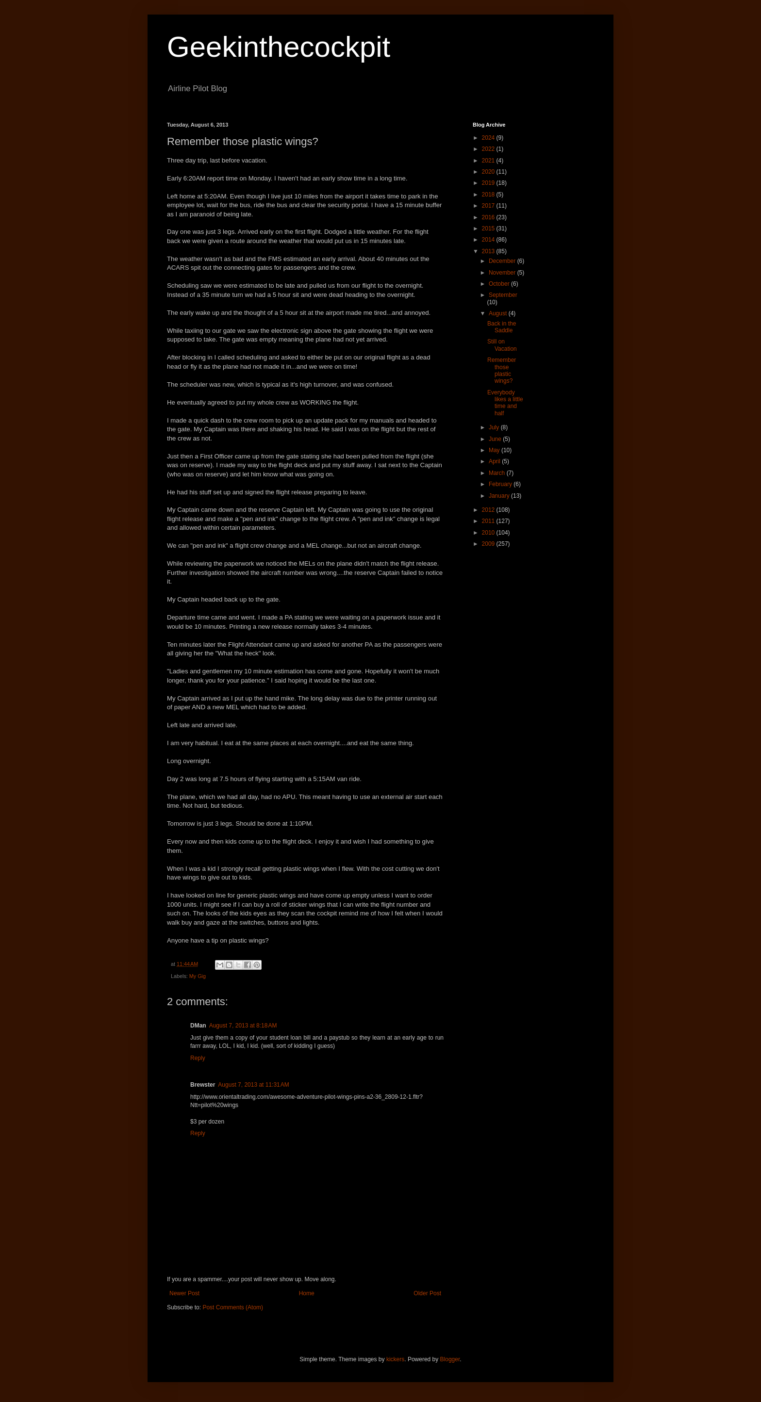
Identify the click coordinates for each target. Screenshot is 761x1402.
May (495, 450)
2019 (489, 182)
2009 (489, 543)
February (501, 484)
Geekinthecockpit (278, 47)
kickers (395, 1359)
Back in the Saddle (501, 327)
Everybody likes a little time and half (505, 403)
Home (306, 1293)
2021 (489, 160)
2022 (489, 149)
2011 (489, 521)
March (498, 473)
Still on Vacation (502, 345)
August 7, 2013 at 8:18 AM (243, 1025)
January (500, 495)
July (495, 427)
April (495, 461)
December (503, 261)
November (503, 272)
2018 (489, 194)
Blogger (450, 1359)
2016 (489, 217)
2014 (489, 239)
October (500, 283)
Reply (197, 1058)
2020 (489, 171)
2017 (489, 205)
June (496, 439)
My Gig (197, 976)
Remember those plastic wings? (501, 370)
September (503, 295)
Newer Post (184, 1293)
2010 (489, 532)
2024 (489, 137)
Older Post (427, 1293)
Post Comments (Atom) (232, 1307)
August (499, 313)
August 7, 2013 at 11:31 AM (253, 1084)
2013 (489, 251)
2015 (489, 228)
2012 (489, 509)
